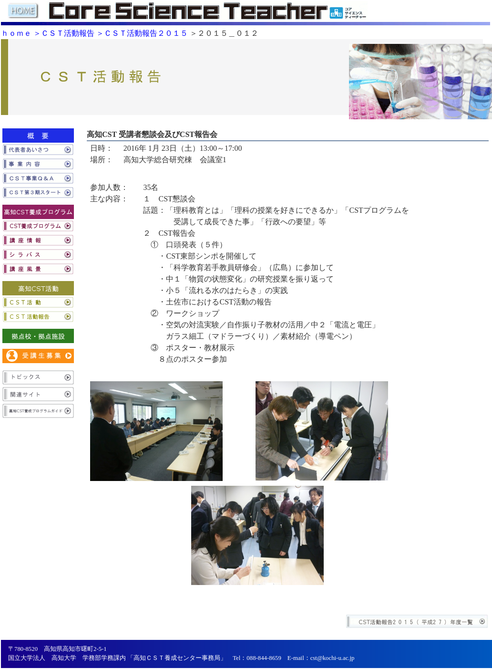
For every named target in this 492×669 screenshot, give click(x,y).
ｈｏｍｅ (16, 33)
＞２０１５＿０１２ (224, 33)
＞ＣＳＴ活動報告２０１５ (142, 33)
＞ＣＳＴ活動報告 (63, 33)
